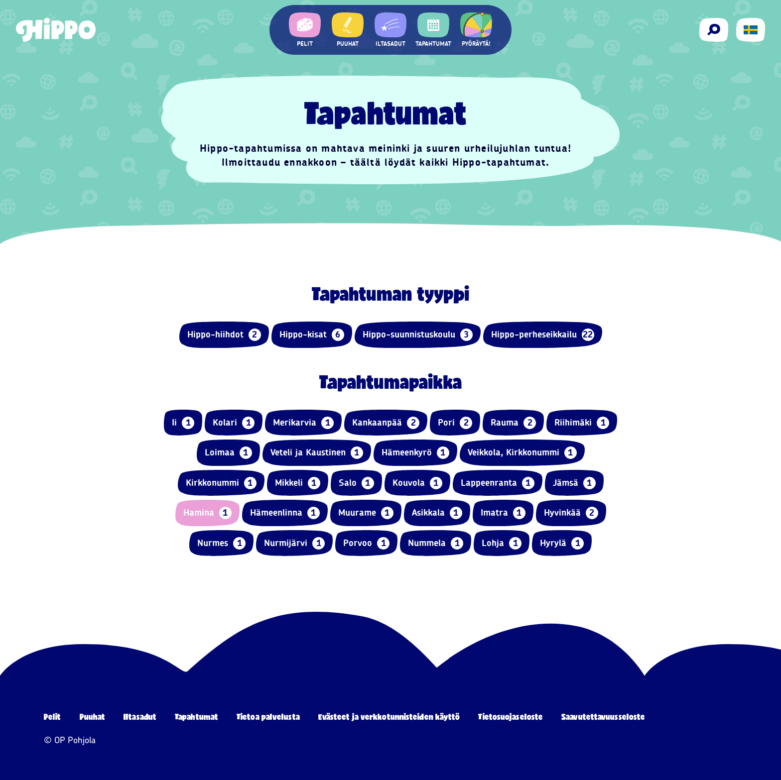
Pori (455, 423)
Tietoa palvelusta (268, 716)
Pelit (52, 716)
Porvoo (366, 543)
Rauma (513, 423)
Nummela (435, 543)
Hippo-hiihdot (224, 335)
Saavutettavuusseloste (603, 716)
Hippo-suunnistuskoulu (418, 335)
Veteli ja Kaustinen (316, 452)
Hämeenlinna (285, 513)
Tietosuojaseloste (510, 716)
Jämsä (574, 483)
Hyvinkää (571, 513)
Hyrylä (562, 543)
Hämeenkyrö (415, 452)
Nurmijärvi (294, 543)
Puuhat (93, 716)
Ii (183, 423)
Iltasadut (140, 716)
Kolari (234, 423)
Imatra (503, 513)
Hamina (207, 513)
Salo (356, 483)
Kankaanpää (385, 423)
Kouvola (417, 483)
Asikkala (437, 513)
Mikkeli (297, 483)
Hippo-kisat (311, 335)
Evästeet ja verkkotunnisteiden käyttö (389, 716)
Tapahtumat (196, 716)
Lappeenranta (497, 483)
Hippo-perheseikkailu (542, 335)
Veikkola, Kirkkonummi (522, 452)
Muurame (365, 513)
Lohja (501, 543)
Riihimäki (581, 423)
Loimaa (228, 452)
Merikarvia (303, 423)
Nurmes (221, 543)
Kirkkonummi (221, 483)
